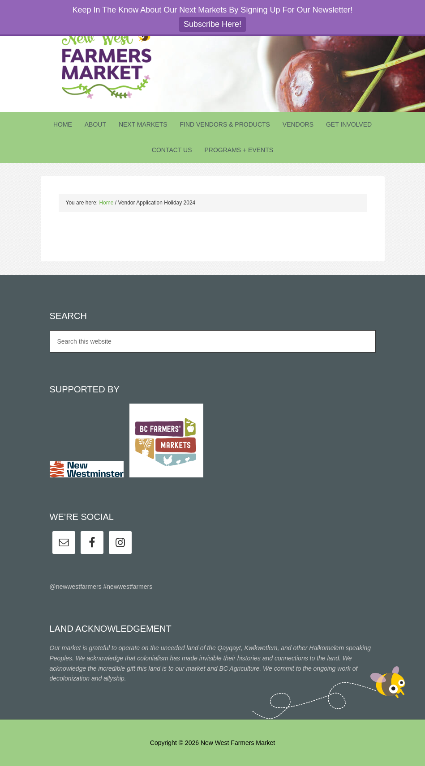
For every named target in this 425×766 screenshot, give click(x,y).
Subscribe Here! (212, 24)
